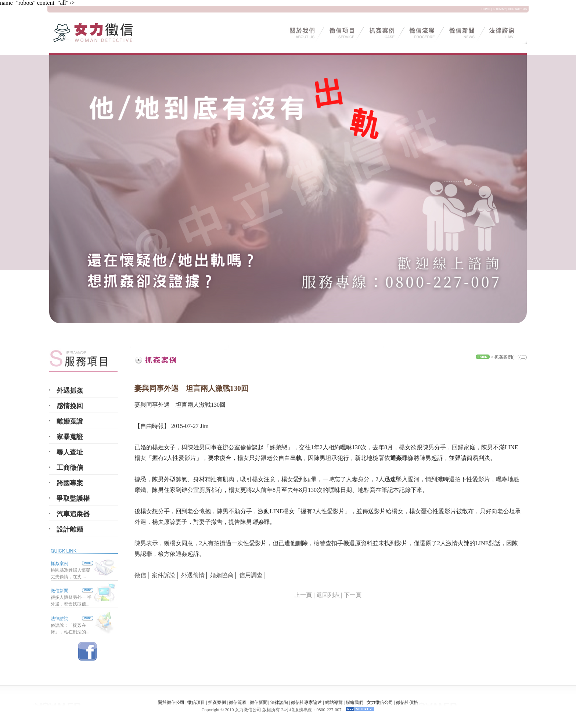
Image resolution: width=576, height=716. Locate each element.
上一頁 (303, 595)
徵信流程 (237, 702)
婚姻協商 (222, 575)
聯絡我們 (354, 702)
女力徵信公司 (380, 702)
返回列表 (328, 595)
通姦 (181, 554)
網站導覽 (334, 702)
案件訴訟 (163, 575)
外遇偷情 (193, 575)
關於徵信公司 (171, 702)
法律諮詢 (59, 618)
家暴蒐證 (70, 436)
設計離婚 (70, 529)
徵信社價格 (407, 702)
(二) (523, 357)
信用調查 (251, 575)
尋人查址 (70, 452)
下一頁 (352, 595)
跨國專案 (70, 483)
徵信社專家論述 (306, 702)
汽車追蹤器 (73, 514)
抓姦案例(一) (506, 357)
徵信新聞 (59, 590)
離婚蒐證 (70, 421)
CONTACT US (517, 9)
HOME (486, 9)
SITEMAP (499, 9)
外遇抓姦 (70, 390)
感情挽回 (70, 406)
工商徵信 (70, 467)
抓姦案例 (72, 563)
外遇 (140, 522)
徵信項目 (196, 702)
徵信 (140, 575)
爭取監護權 (73, 498)
